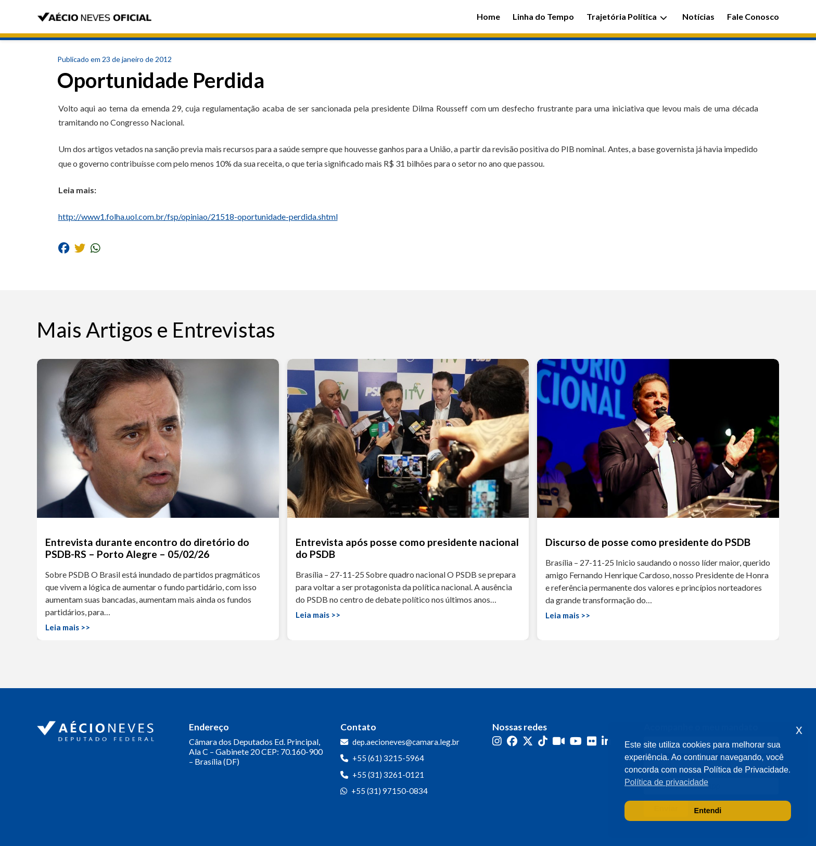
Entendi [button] (708, 810)
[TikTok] (542, 741)
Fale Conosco (753, 16)
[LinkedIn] (606, 741)
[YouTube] (576, 741)
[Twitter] (527, 741)
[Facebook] (512, 741)
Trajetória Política (626, 16)
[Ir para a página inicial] (97, 729)
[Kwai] (559, 741)
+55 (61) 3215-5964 (388, 758)
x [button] (799, 730)
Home (488, 16)
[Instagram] (497, 741)
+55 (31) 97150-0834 (389, 790)
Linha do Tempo (543, 16)
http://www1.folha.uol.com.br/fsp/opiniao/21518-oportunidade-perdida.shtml (198, 216)
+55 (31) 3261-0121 (388, 774)
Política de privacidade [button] (666, 782)
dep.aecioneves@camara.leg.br (406, 742)
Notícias (698, 16)
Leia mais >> (67, 627)
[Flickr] (591, 741)
